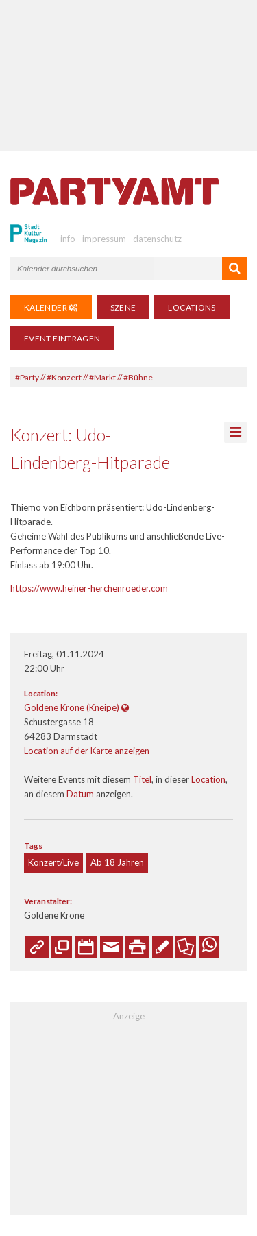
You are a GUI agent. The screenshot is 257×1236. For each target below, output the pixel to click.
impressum (104, 238)
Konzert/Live (53, 862)
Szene (123, 307)
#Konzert (64, 377)
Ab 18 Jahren (117, 862)
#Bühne (138, 377)
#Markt (102, 377)
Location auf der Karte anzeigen (86, 750)
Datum (80, 793)
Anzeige (129, 1015)
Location (208, 779)
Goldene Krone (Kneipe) (71, 707)
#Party (27, 377)
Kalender (51, 307)
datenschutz (157, 238)
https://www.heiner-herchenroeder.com (89, 588)
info (67, 238)
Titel (142, 779)
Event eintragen (62, 338)
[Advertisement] (129, 75)
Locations (191, 307)
